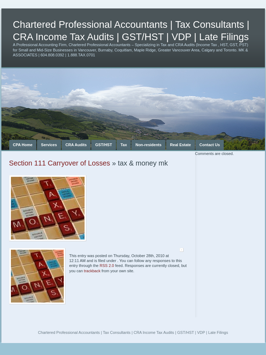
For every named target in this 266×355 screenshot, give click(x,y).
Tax (123, 145)
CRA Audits (76, 145)
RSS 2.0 (107, 265)
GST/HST (103, 145)
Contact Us (209, 145)
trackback (92, 271)
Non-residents (148, 145)
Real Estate (180, 145)
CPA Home (23, 145)
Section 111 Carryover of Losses (59, 163)
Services (49, 145)
